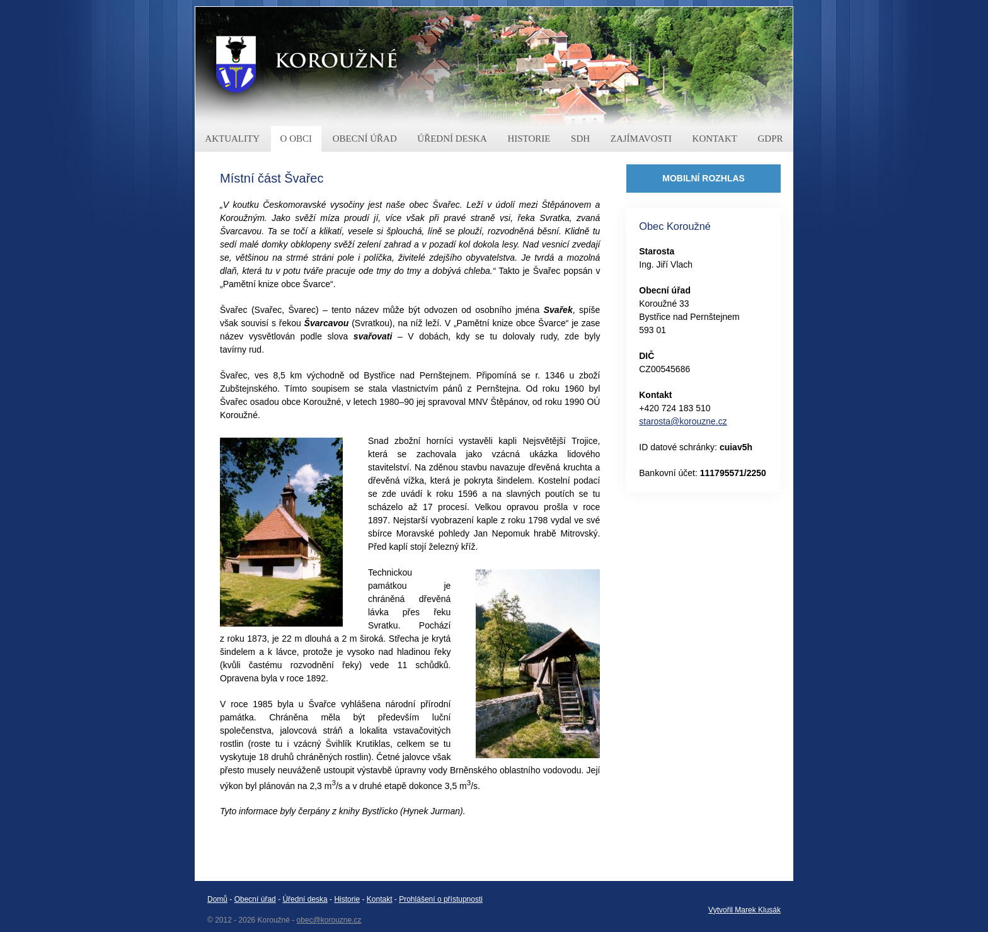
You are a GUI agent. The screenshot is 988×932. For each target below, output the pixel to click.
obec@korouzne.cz (329, 920)
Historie (347, 899)
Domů (217, 899)
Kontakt (380, 899)
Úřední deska (304, 899)
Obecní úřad (255, 899)
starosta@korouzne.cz (683, 421)
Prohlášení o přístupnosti (441, 899)
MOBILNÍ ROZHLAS (703, 178)
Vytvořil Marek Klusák (744, 910)
